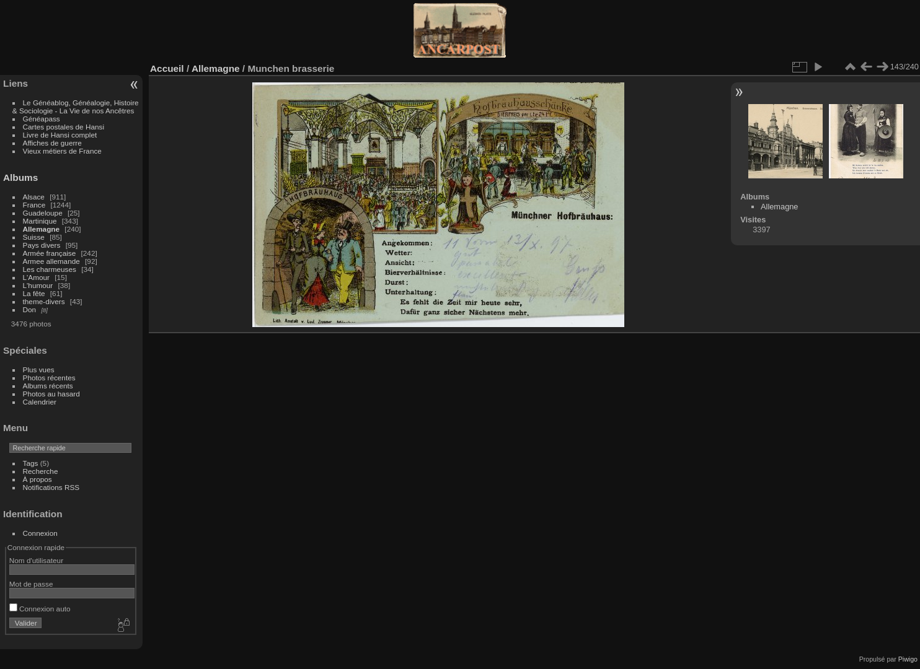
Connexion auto (40, 609)
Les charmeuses (49, 269)
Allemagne (41, 229)
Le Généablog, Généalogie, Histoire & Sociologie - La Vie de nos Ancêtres (75, 106)
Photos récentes (49, 378)
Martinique (40, 221)
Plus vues (39, 369)
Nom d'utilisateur (36, 560)
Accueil (167, 68)
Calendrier (39, 402)
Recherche (40, 471)
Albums (20, 177)
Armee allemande (51, 261)
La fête (34, 293)
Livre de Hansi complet (60, 135)
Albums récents (48, 386)
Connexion (40, 533)
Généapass (41, 119)
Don (30, 309)
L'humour (38, 285)
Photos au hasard (51, 394)
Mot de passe (31, 584)
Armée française (49, 253)
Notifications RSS (51, 487)
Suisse (34, 237)
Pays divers (42, 245)
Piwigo (908, 659)
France (34, 205)
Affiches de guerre (52, 143)
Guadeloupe (43, 213)
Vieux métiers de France (62, 151)
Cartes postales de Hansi (63, 127)
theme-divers (44, 301)
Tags (30, 463)
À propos (37, 479)
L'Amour (36, 277)
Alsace (34, 197)
